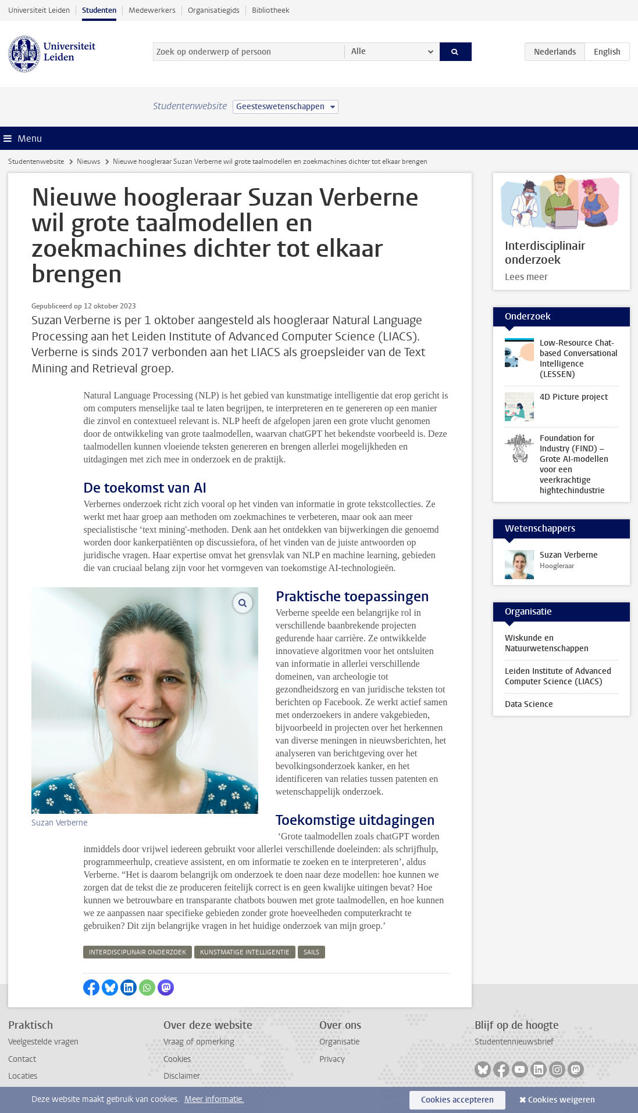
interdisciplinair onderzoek (137, 952)
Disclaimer (181, 1076)
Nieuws (88, 161)
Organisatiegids (214, 10)
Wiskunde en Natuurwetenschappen (547, 643)
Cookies (177, 1059)
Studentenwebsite (36, 161)
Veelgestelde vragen (43, 1041)
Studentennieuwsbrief (514, 1041)
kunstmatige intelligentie (245, 952)
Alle (358, 51)
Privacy (332, 1059)
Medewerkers (152, 10)
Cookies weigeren (561, 1099)
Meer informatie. (214, 1099)
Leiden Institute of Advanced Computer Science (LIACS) (558, 676)
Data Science (529, 704)
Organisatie (339, 1041)
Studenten (99, 10)
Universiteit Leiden (39, 10)
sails (311, 952)
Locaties (22, 1076)
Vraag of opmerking (198, 1041)
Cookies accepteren (457, 1099)
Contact (22, 1059)
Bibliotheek (271, 10)
